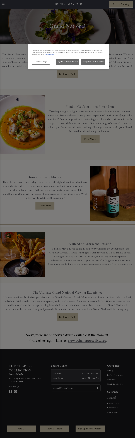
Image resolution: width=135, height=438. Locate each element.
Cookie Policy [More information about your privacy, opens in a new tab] (49, 55)
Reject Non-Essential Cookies (67, 62)
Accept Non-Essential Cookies (93, 62)
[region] (68, 56)
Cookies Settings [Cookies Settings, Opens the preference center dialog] (41, 62)
